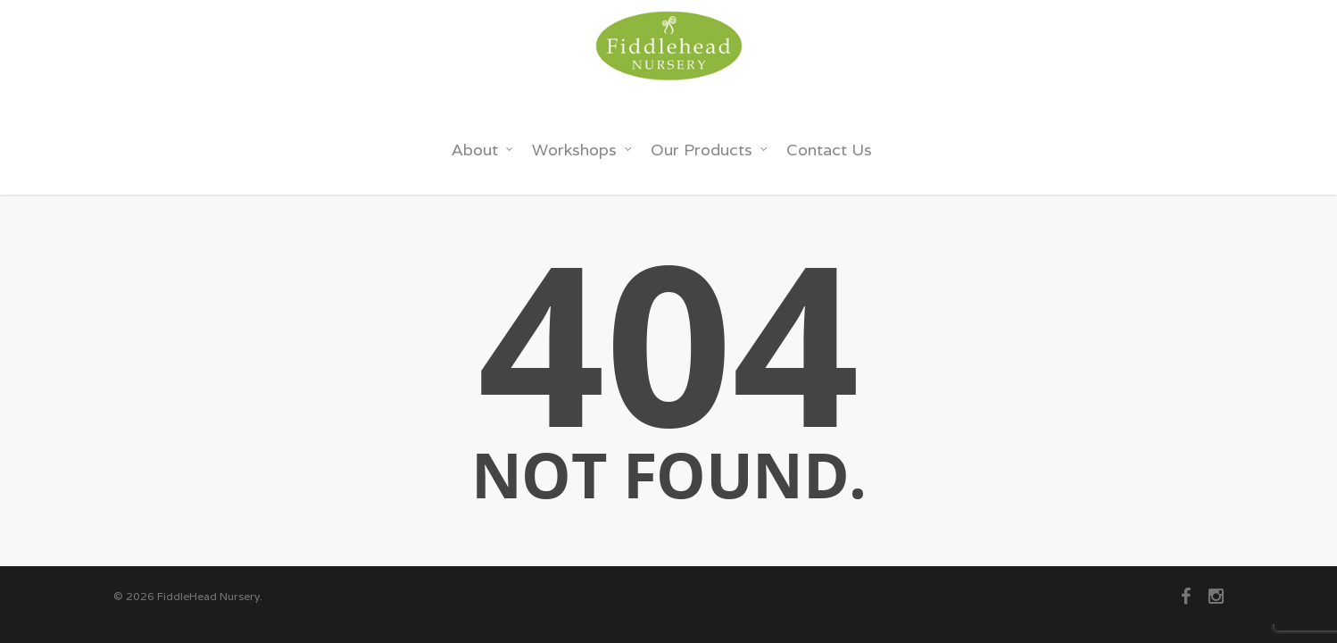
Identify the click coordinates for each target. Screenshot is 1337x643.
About (483, 149)
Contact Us (829, 149)
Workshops (582, 149)
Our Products (709, 149)
